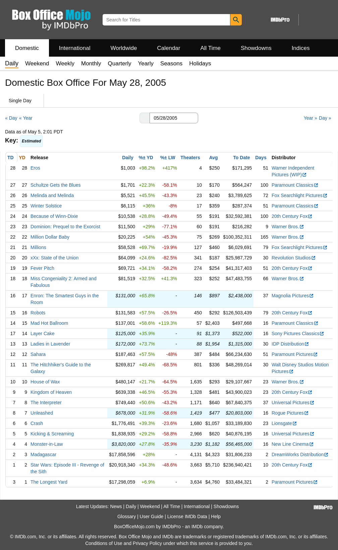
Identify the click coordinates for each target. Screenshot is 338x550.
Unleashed (42, 413)
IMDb (197, 526)
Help (216, 516)
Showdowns (256, 48)
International (75, 48)
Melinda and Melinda (52, 195)
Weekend (37, 63)
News (116, 506)
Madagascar (43, 454)
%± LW (167, 157)
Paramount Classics (295, 185)
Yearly (146, 63)
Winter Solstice (46, 205)
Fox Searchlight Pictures (300, 195)
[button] (144, 118)
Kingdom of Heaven (51, 392)
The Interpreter (46, 402)
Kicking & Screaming (52, 433)
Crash (37, 423)
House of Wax (45, 381)
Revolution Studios (294, 257)
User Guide (152, 516)
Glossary (126, 516)
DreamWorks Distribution (300, 454)
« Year (26, 118)
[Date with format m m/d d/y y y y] (174, 118)
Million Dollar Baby (50, 237)
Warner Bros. (288, 226)
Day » (325, 118)
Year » (310, 118)
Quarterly (119, 63)
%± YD (145, 157)
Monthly (91, 63)
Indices (301, 48)
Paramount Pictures (295, 354)
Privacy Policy (147, 543)
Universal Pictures (293, 402)
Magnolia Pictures (293, 295)
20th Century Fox (292, 216)
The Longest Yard (49, 482)
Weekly (65, 63)
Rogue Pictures (290, 413)
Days (260, 157)
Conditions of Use (103, 543)
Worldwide (123, 48)
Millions (38, 247)
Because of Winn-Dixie (54, 216)
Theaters (190, 157)
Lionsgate (284, 423)
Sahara (38, 354)
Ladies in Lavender (50, 344)
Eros (35, 168)
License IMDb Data (187, 516)
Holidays (200, 63)
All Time (211, 48)
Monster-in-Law (47, 444)
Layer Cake (43, 333)
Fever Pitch (42, 268)
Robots (38, 312)
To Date (241, 157)
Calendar (168, 48)
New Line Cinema (293, 444)
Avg (213, 157)
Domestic (27, 48)
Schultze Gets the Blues (55, 185)
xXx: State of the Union (54, 257)
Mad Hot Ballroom (49, 323)
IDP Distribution (290, 344)
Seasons (171, 63)
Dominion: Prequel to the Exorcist (65, 226)
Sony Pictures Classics (298, 333)
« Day (11, 118)
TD (10, 157)
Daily (127, 157)
